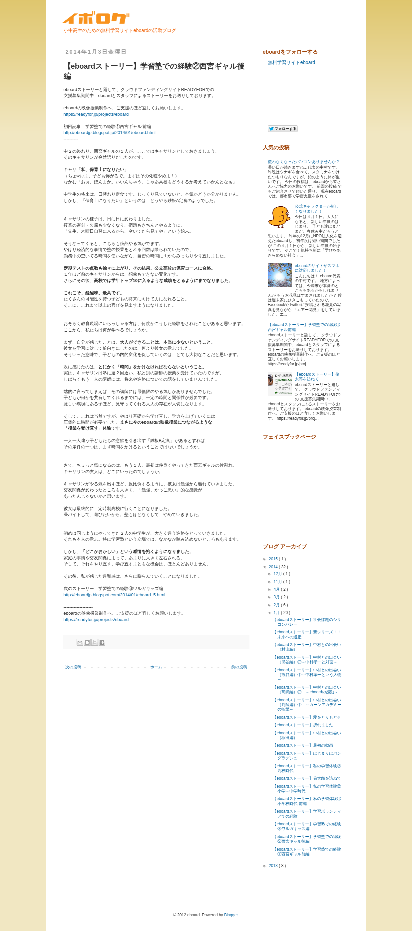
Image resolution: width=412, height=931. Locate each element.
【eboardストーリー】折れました (302, 725)
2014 (274, 567)
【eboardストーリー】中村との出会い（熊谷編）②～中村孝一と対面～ (306, 659)
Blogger (231, 915)
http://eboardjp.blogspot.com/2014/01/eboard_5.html (115, 594)
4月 (277, 589)
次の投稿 (73, 667)
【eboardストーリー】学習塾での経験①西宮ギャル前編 (306, 851)
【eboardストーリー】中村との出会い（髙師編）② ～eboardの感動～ (306, 689)
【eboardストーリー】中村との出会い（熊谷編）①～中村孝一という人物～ (306, 675)
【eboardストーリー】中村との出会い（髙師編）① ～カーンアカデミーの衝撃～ (306, 705)
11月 (278, 581)
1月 (277, 612)
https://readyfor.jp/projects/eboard (96, 114)
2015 (274, 559)
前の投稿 (239, 667)
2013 (274, 865)
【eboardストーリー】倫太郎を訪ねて (317, 376)
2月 (277, 605)
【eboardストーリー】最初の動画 (302, 745)
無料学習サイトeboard (291, 62)
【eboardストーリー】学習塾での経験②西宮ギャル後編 (306, 839)
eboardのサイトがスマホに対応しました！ (317, 268)
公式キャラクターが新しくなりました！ (317, 208)
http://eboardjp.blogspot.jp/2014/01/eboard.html (110, 132)
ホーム (156, 667)
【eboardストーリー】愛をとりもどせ (306, 717)
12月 (278, 573)
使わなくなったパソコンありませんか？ (304, 161)
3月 (277, 597)
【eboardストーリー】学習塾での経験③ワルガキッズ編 (306, 826)
